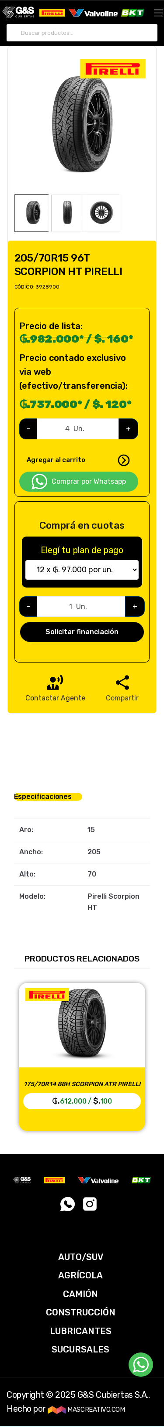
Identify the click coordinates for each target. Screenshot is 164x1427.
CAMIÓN (80, 1294)
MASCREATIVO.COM (86, 1409)
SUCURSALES (80, 1349)
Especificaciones (43, 797)
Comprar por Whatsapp (78, 481)
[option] (82, 126)
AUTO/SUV (80, 1257)
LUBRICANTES (81, 1331)
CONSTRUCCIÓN (80, 1312)
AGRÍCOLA (80, 1275)
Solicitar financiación (82, 632)
